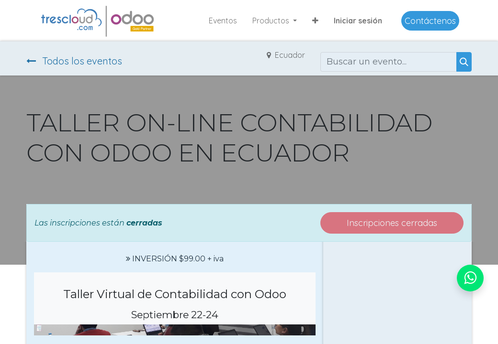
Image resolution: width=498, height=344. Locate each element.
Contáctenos (430, 20)
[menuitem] (223, 20)
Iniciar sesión (358, 20)
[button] (315, 20)
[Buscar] (464, 62)
